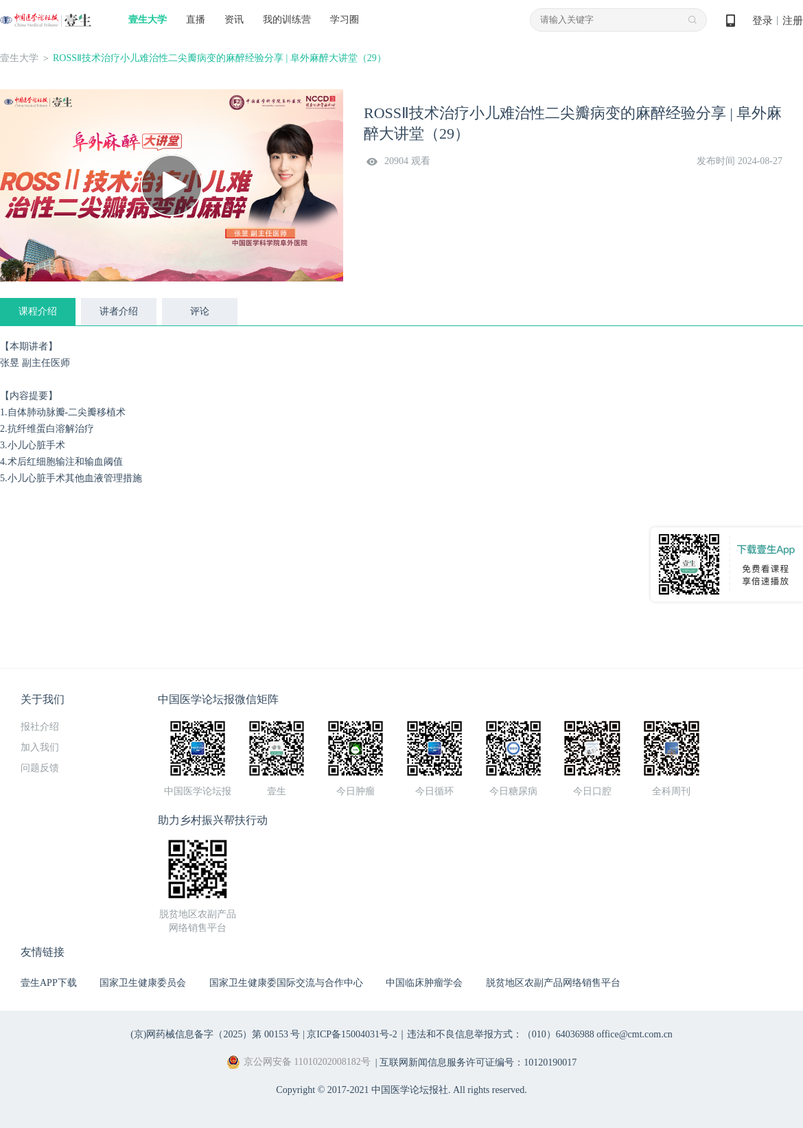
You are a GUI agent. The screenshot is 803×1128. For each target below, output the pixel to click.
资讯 (234, 19)
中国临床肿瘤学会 (424, 983)
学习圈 (344, 19)
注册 (792, 20)
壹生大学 (147, 19)
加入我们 (40, 747)
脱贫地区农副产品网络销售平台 (553, 983)
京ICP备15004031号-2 (352, 1034)
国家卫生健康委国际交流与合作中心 (286, 983)
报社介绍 (40, 727)
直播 (195, 19)
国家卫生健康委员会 (143, 983)
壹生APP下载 (49, 983)
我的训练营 (287, 19)
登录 (762, 20)
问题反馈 (40, 768)
